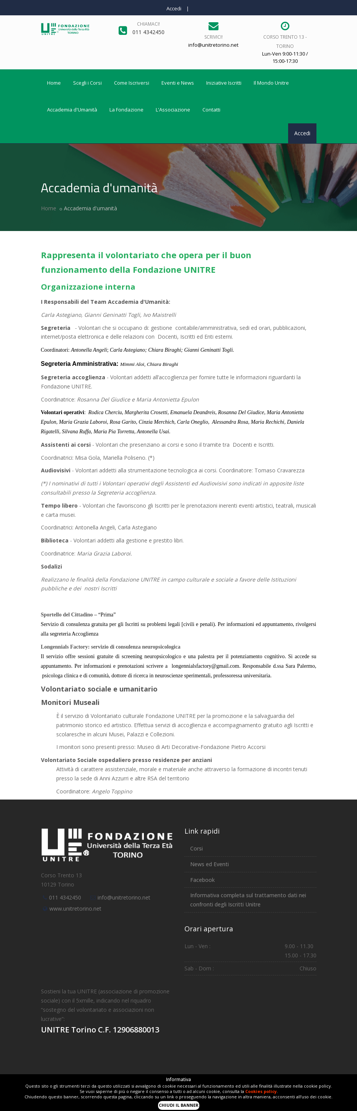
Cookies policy (261, 1091)
